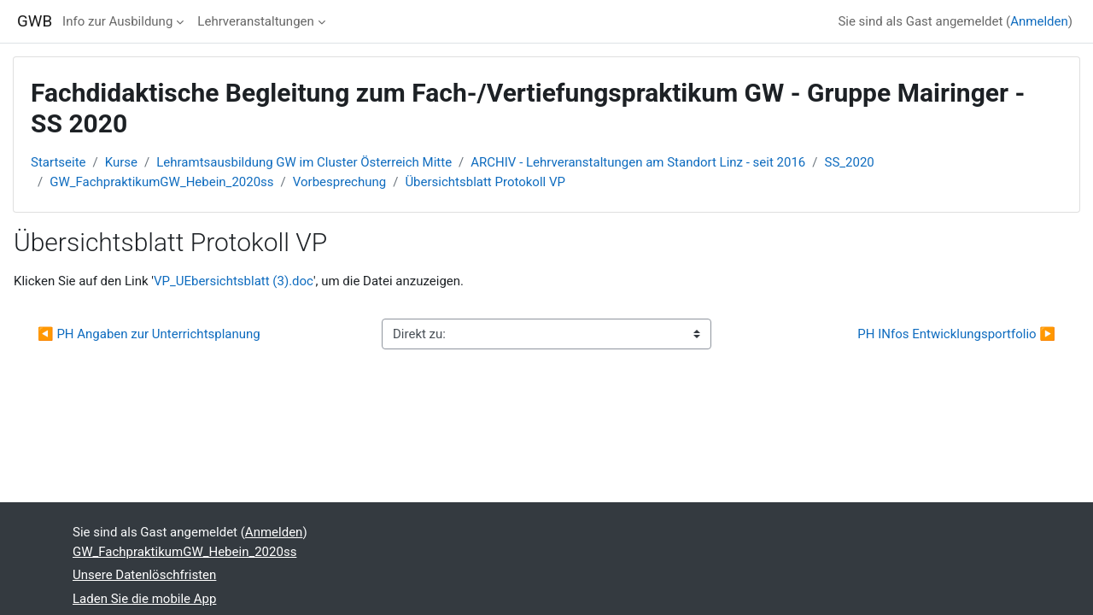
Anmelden (1039, 21)
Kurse (121, 162)
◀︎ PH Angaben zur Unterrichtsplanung (149, 334)
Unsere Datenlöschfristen (144, 575)
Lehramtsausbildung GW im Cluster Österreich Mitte (304, 162)
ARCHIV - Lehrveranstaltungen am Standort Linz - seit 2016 (638, 162)
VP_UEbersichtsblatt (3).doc (233, 281)
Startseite (58, 162)
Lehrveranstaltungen (255, 21)
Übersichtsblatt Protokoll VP (485, 182)
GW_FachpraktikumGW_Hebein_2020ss (161, 182)
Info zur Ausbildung (117, 21)
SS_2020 (849, 162)
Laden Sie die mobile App (144, 598)
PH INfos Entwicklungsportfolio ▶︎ (956, 334)
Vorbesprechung (339, 182)
